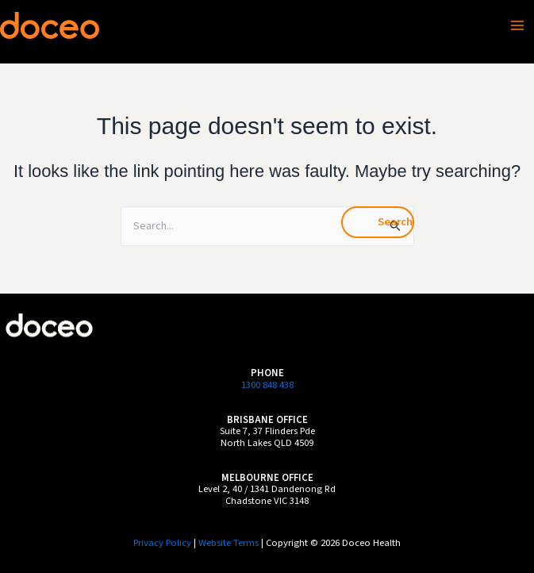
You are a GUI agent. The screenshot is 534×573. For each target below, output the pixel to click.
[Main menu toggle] (517, 25)
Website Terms (228, 543)
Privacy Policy (162, 543)
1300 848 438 (267, 385)
